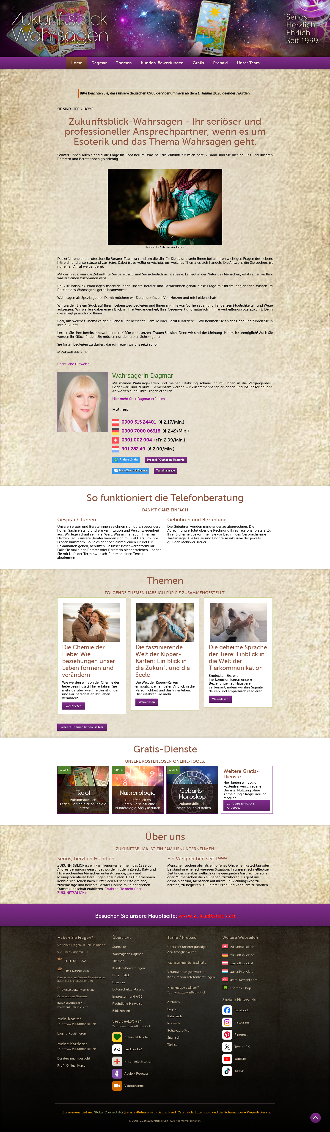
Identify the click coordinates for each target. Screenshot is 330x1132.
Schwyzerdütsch (179, 1030)
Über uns (118, 982)
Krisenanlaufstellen (138, 1061)
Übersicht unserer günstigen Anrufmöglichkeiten (187, 949)
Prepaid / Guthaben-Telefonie (165, 459)
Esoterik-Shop (240, 988)
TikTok (239, 1071)
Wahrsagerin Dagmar (127, 954)
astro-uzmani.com (244, 980)
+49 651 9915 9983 (76, 970)
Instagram (241, 1022)
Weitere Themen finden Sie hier (82, 727)
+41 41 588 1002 (74, 961)
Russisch (173, 1023)
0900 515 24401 (138, 422)
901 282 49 (133, 449)
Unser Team (248, 63)
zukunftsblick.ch (242, 947)
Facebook (241, 1010)
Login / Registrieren (71, 1033)
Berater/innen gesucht (73, 1058)
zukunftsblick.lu (241, 971)
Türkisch (173, 1044)
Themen (124, 63)
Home (76, 63)
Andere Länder (129, 459)
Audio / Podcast (136, 1073)
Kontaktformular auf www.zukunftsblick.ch (72, 1005)
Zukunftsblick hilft (137, 1037)
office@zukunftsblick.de (78, 989)
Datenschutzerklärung (128, 989)
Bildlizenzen (121, 1011)
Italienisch (174, 1016)
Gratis (198, 63)
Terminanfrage (165, 470)
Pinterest (241, 1034)
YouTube (240, 1059)
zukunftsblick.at (241, 963)
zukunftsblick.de (242, 955)
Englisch (173, 1009)
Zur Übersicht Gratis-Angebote (241, 805)
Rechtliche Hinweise (73, 364)
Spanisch (173, 1037)
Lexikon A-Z (133, 1049)
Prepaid (220, 63)
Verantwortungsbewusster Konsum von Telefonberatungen (191, 974)
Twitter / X (242, 1047)
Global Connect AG (108, 1112)
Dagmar (99, 63)
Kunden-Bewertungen (162, 63)
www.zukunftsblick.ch (207, 916)
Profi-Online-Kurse (71, 1065)
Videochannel (134, 1086)
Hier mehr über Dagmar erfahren (138, 399)
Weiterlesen (74, 706)
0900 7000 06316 (140, 431)
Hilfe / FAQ (120, 975)
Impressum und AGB (127, 996)
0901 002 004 (136, 440)
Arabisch (173, 1002)
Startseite (119, 947)
